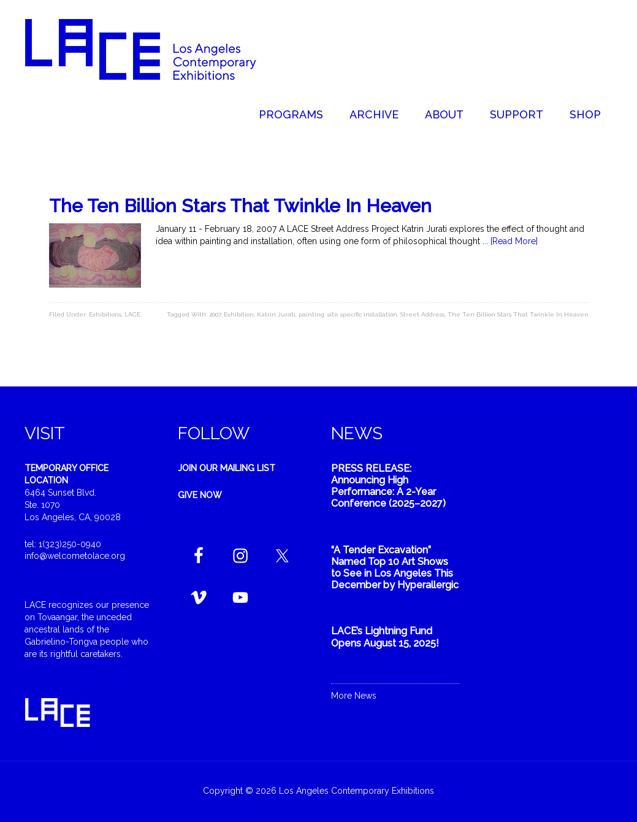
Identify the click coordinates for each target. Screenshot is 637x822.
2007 (215, 314)
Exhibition (239, 314)
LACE (132, 314)
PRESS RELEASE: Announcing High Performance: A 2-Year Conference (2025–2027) (388, 486)
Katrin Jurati (276, 314)
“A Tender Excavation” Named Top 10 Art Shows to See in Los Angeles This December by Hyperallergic (395, 567)
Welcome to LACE (153, 49)
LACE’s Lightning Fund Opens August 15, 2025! (385, 636)
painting (311, 314)
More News (353, 696)
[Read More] (514, 241)
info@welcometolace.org (75, 556)
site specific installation (362, 314)
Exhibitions (105, 314)
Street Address (422, 314)
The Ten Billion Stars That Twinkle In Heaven (240, 206)
